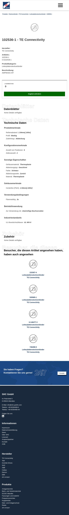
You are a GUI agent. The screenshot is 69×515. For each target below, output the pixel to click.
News (4, 432)
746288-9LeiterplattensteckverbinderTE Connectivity (33, 349)
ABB (3, 468)
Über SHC (5, 435)
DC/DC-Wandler (7, 493)
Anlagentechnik (7, 489)
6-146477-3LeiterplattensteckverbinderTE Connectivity (33, 324)
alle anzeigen (6, 477)
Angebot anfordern (34, 94)
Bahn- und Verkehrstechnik (11, 491)
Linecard (5, 437)
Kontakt (61, 373)
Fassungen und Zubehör (10, 496)
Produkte (5, 14)
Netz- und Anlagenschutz (10, 503)
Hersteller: (6, 48)
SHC (3, 465)
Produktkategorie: (9, 64)
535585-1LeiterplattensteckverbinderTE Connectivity (33, 299)
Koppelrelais (6, 500)
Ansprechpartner (8, 439)
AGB (3, 444)
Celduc (4, 470)
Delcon (4, 472)
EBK (3, 475)
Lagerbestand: (9, 83)
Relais (4, 505)
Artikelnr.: (6, 55)
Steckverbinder (13, 14)
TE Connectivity (23, 14)
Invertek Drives (7, 463)
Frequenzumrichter (8, 498)
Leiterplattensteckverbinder (37, 14)
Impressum (6, 428)
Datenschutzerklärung (9, 430)
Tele (3, 461)
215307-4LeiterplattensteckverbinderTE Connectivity (33, 274)
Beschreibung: (8, 70)
